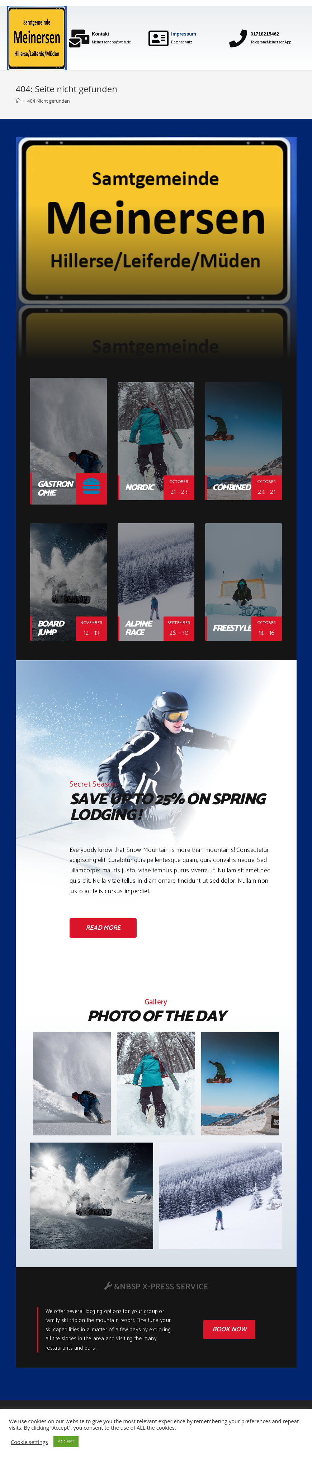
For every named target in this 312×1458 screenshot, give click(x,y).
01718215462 (265, 34)
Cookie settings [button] (29, 1442)
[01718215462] (238, 38)
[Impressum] (158, 38)
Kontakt (100, 34)
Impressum (183, 34)
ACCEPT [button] (66, 1441)
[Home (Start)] (18, 101)
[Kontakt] (79, 38)
